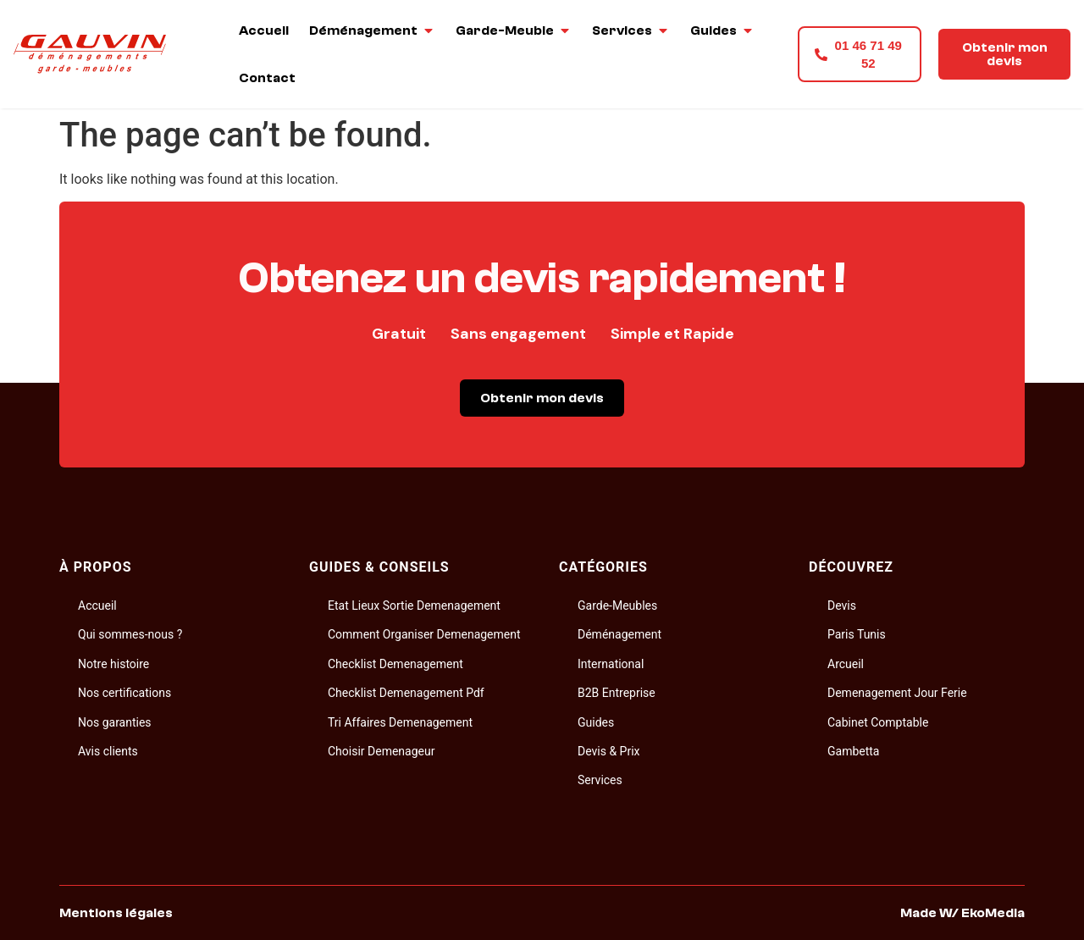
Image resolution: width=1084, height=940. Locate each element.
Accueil (97, 605)
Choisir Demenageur (381, 751)
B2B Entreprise (616, 692)
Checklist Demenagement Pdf (406, 692)
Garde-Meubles (617, 605)
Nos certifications (124, 692)
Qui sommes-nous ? (130, 634)
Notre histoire (113, 664)
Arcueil (845, 664)
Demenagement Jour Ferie (897, 692)
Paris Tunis (856, 634)
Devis (841, 605)
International (611, 664)
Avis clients (108, 751)
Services (600, 780)
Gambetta (853, 751)
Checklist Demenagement (395, 664)
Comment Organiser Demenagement (424, 634)
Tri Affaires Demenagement (400, 722)
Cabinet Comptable (877, 722)
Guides (596, 722)
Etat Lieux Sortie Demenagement (414, 605)
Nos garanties (115, 722)
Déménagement (619, 634)
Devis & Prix (609, 751)
